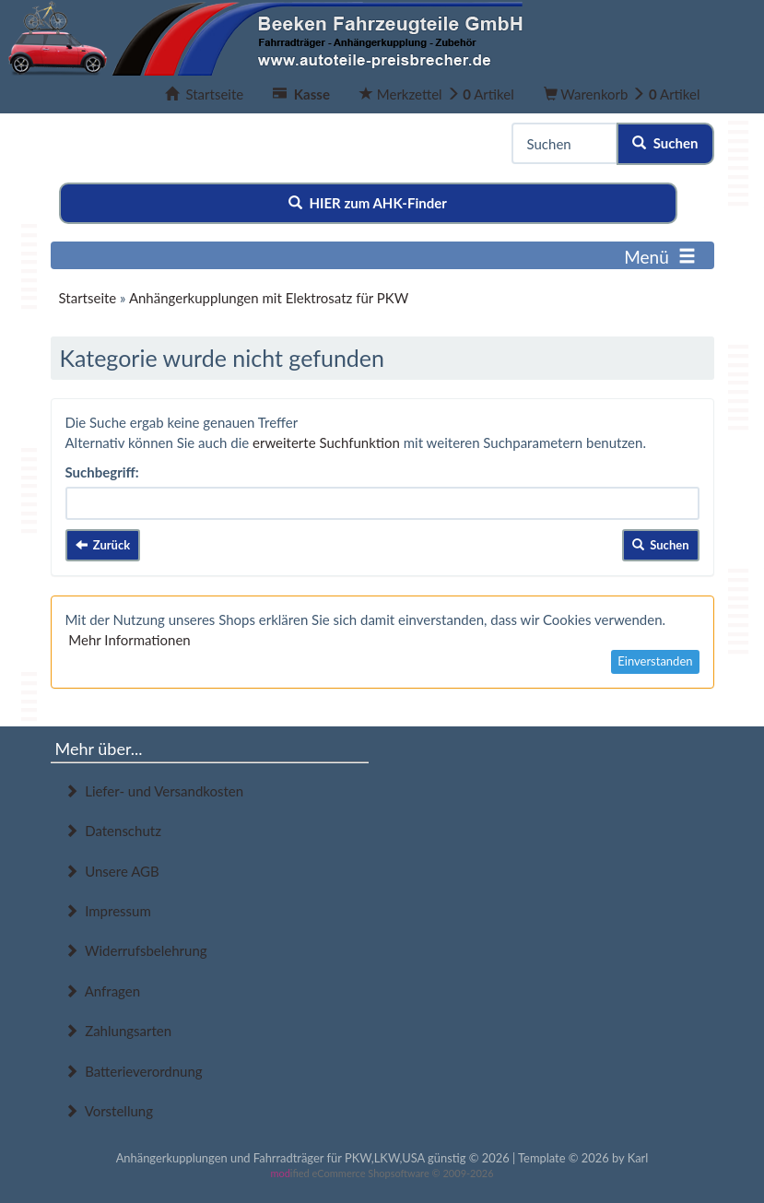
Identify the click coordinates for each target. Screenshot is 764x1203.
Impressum (108, 910)
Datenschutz (113, 830)
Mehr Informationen (129, 639)
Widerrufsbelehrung (136, 950)
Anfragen (103, 991)
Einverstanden (654, 661)
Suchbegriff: (102, 472)
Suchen (665, 143)
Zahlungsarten (118, 1030)
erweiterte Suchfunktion (326, 442)
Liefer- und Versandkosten (154, 791)
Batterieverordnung (134, 1071)
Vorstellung (109, 1111)
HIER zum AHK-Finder (367, 203)
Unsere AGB (112, 871)
